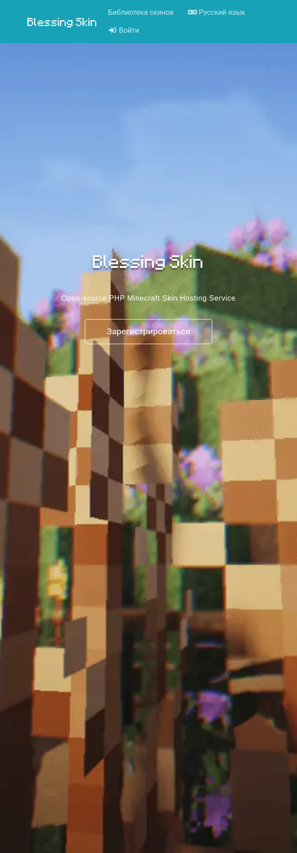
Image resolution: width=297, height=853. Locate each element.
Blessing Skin (62, 21)
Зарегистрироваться (148, 331)
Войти (123, 30)
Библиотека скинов (141, 12)
